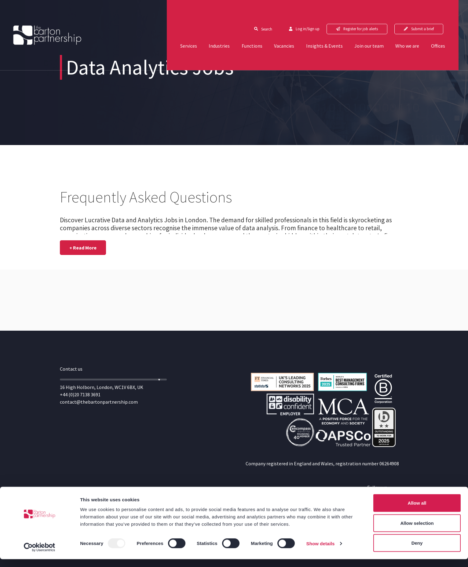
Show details (320, 551)
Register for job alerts (370, 14)
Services (177, 31)
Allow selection (416, 530)
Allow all (417, 510)
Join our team (375, 31)
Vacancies (283, 31)
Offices (451, 31)
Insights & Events (327, 31)
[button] (83, 247)
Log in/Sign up (315, 14)
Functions (247, 31)
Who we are (417, 31)
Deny (417, 550)
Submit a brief (434, 14)
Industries (211, 31)
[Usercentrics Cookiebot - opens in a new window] (39, 555)
